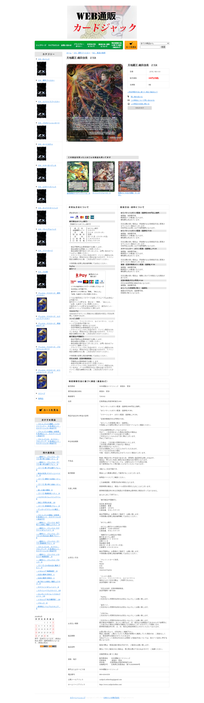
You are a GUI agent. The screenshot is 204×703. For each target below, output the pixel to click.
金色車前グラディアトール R (78, 193)
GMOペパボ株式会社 (111, 698)
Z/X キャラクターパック (48, 216)
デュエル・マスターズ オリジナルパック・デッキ (48, 379)
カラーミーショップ (77, 698)
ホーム (69, 53)
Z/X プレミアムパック (48, 237)
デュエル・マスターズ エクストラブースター (48, 317)
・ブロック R (41, 603)
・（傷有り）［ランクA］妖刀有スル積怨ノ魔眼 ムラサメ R (48, 524)
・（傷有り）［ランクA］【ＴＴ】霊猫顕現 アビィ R (48, 542)
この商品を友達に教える (140, 104)
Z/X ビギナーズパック (48, 195)
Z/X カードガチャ (48, 152)
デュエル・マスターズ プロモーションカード (48, 356)
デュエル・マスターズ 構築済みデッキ (48, 332)
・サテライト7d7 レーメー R (47, 587)
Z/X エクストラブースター (48, 110)
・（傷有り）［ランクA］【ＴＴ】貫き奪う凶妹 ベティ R (48, 458)
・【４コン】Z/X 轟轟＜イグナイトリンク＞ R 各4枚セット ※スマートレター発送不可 (48, 426)
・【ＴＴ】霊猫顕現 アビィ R (48, 506)
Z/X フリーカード (48, 259)
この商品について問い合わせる (143, 100)
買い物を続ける (137, 97)
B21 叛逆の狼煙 (98, 53)
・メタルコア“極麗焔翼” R (47, 571)
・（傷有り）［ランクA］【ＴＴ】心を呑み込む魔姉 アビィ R (48, 536)
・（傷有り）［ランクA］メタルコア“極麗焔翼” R (48, 555)
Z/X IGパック (48, 67)
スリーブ (41, 393)
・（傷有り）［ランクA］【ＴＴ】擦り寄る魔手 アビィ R (48, 463)
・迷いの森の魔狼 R (44, 490)
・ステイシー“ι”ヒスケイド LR (48, 590)
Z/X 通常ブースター (48, 88)
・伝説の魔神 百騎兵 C (45, 574)
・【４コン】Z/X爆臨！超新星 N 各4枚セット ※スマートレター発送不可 (48, 434)
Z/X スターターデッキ (48, 173)
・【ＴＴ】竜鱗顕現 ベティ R (48, 493)
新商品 (40, 399)
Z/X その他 (48, 280)
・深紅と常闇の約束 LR (45, 502)
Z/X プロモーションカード (48, 131)
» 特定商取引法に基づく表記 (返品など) (143, 92)
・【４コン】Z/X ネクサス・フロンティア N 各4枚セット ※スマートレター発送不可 (48, 441)
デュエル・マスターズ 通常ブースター (48, 302)
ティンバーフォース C (102, 193)
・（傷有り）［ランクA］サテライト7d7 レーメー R (48, 529)
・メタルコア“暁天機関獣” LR (48, 599)
